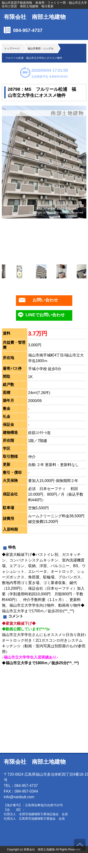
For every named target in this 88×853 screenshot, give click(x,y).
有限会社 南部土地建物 (35, 17)
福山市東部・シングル (41, 48)
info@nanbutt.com (19, 797)
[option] (44, 162)
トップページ (12, 48)
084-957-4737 (27, 30)
